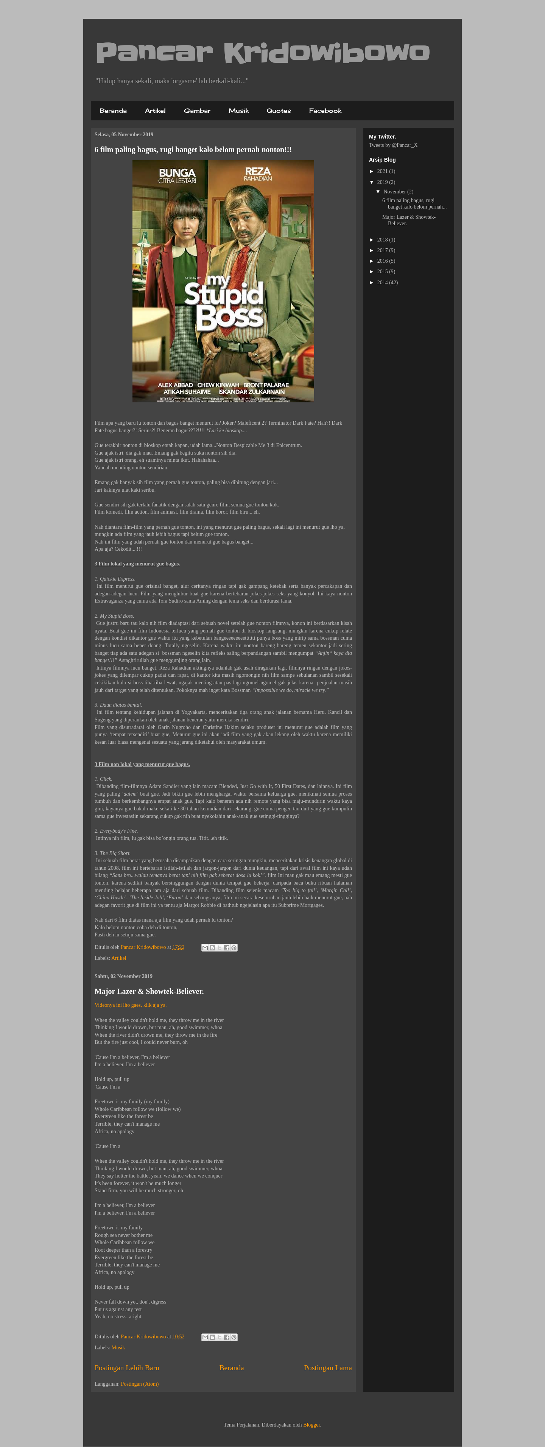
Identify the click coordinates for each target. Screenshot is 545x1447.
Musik (239, 110)
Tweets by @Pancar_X (393, 145)
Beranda (113, 110)
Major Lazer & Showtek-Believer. (149, 991)
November (395, 192)
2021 (383, 171)
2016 (383, 261)
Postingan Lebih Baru (127, 1368)
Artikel (155, 110)
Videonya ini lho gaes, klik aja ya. (131, 1005)
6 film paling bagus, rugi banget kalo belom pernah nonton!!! (193, 149)
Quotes (279, 110)
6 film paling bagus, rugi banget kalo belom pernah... (414, 204)
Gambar (197, 110)
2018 (383, 240)
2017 (383, 250)
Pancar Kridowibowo (262, 53)
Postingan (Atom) (140, 1384)
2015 (383, 271)
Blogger (311, 1425)
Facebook (325, 110)
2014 (383, 282)
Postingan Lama (328, 1368)
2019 (383, 182)
